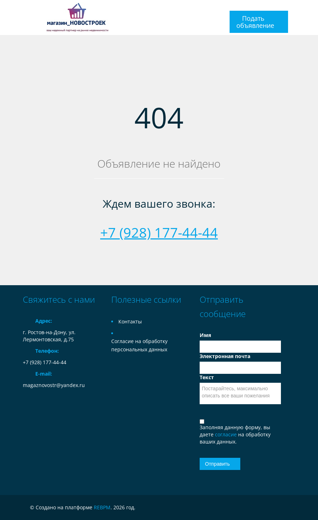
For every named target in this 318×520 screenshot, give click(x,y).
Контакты (130, 321)
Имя (205, 335)
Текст (207, 377)
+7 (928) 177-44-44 (159, 232)
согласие (226, 434)
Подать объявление (255, 22)
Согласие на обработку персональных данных (139, 345)
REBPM (102, 507)
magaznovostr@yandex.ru (54, 385)
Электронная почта (225, 356)
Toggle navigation (29, 8)
